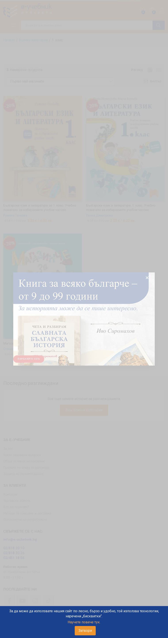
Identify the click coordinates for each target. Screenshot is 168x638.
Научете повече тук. (84, 622)
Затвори (85, 630)
